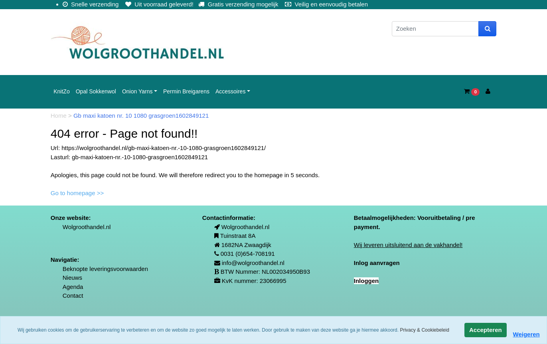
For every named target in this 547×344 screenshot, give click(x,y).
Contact (73, 295)
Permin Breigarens (186, 91)
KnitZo (61, 91)
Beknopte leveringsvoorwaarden (105, 268)
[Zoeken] (435, 29)
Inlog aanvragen (377, 262)
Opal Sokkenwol (96, 91)
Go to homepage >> (77, 193)
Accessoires (230, 91)
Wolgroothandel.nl (87, 226)
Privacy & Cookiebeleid (424, 330)
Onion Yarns (137, 91)
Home (59, 115)
